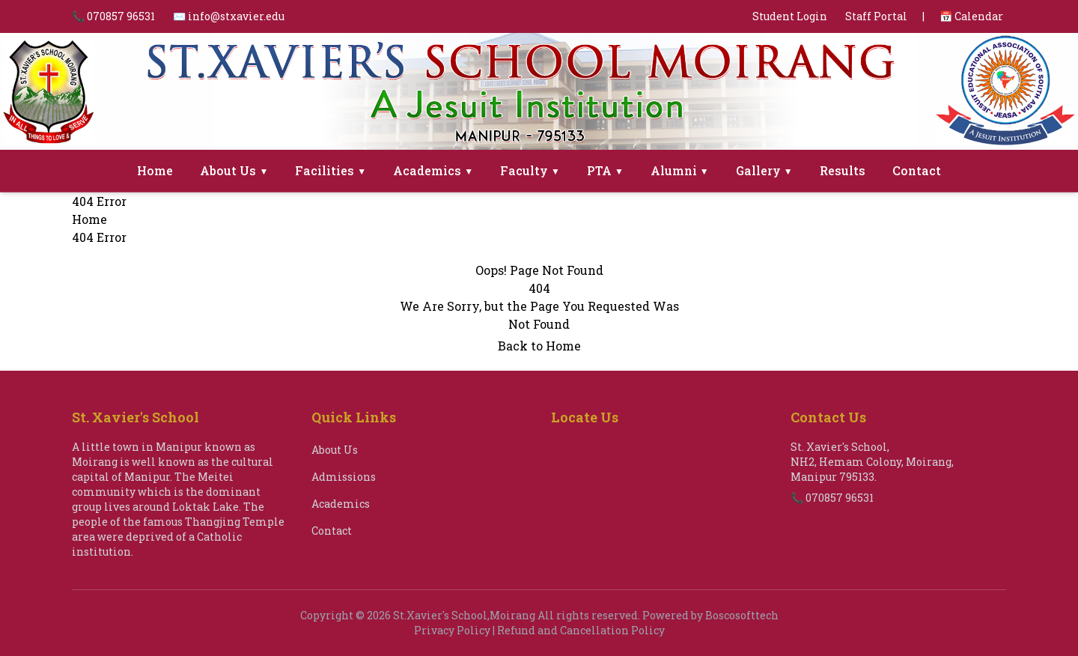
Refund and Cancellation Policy (581, 630)
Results (842, 170)
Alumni (680, 170)
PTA (605, 170)
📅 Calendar (971, 16)
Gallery (764, 170)
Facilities (330, 170)
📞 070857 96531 (113, 16)
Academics (433, 170)
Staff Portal (876, 16)
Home (155, 170)
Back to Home (539, 345)
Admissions (343, 477)
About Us (234, 170)
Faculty (530, 170)
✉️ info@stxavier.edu (228, 16)
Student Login (789, 16)
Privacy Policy (452, 630)
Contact (916, 170)
